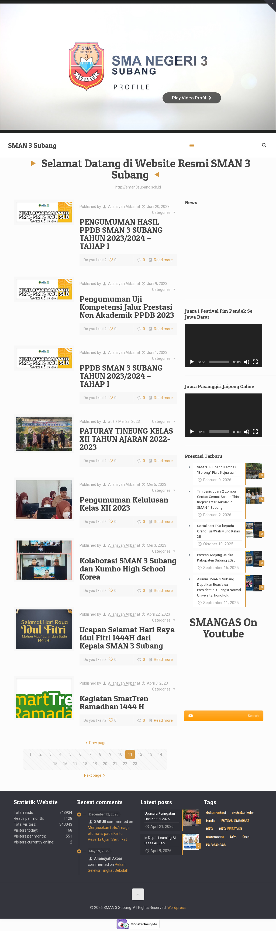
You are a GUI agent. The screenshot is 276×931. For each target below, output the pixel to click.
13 (150, 754)
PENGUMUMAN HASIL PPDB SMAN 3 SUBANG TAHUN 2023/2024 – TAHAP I (121, 234)
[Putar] (192, 362)
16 (65, 764)
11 (130, 754)
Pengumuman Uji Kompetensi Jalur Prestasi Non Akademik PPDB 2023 (127, 307)
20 (105, 764)
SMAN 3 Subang (32, 145)
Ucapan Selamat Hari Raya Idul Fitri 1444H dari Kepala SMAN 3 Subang (127, 637)
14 (160, 754)
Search (223, 716)
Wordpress (176, 907)
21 (115, 764)
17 (75, 764)
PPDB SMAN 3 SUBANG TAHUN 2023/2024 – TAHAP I (121, 376)
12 (140, 754)
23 (135, 764)
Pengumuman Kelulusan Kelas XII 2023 (124, 503)
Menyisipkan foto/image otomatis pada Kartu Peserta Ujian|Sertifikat (109, 833)
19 (95, 764)
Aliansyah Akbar (122, 206)
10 (120, 754)
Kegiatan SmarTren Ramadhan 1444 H (114, 702)
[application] (223, 345)
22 (125, 764)
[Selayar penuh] (255, 362)
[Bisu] (246, 362)
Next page (95, 775)
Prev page (95, 743)
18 (85, 764)
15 (55, 764)
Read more (163, 260)
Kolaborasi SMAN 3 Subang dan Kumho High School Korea (128, 568)
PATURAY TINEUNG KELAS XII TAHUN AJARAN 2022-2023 (126, 439)
